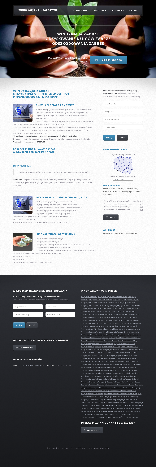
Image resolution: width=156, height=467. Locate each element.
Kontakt (133, 10)
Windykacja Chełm (87, 308)
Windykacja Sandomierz (127, 376)
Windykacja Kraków (108, 338)
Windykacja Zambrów (124, 411)
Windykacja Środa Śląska (127, 391)
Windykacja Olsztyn (101, 355)
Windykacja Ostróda (129, 355)
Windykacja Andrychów (89, 297)
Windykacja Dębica (128, 311)
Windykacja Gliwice (130, 317)
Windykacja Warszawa (126, 405)
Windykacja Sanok (87, 379)
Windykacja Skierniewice (89, 382)
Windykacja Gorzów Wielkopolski (127, 320)
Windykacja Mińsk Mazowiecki (91, 349)
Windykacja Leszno (102, 344)
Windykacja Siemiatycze (116, 379)
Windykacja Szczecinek (109, 391)
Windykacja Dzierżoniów (106, 314)
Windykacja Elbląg (121, 314)
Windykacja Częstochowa (90, 311)
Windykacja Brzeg (102, 305)
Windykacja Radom (103, 373)
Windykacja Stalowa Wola (106, 385)
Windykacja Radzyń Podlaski (120, 373)
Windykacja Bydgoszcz (118, 305)
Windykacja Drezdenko (89, 314)
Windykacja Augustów (106, 297)
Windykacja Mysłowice (111, 349)
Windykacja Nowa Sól (126, 349)
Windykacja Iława (126, 323)
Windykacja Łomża (87, 347)
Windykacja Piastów (120, 364)
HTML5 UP (81, 448)
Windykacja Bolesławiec (126, 302)
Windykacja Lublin (128, 344)
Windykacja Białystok (131, 300)
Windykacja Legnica (88, 344)
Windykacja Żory (118, 417)
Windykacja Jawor (87, 329)
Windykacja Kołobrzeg (111, 335)
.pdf (141, 201)
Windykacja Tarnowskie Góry (105, 399)
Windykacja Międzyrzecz (116, 347)
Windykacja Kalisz (134, 329)
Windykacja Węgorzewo (98, 408)
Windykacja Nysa (131, 352)
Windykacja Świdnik (126, 394)
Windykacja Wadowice (93, 405)
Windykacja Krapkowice (124, 338)
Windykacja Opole (115, 355)
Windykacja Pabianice (88, 364)
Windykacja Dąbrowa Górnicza (110, 311)
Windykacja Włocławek (115, 408)
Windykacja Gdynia (102, 317)
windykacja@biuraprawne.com (33, 365)
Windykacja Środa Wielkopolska (92, 394)
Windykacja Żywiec (131, 417)
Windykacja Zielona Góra (89, 417)
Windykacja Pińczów (105, 367)
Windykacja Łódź (101, 347)
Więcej (112, 217)
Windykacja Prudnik (115, 370)
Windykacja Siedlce (101, 379)
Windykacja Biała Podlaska (98, 300)
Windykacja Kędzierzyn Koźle (106, 332)
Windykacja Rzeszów (110, 376)
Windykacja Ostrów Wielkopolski (108, 358)
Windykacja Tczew (123, 399)
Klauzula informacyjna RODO (99, 448)
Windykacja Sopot (133, 382)
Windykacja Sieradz (132, 379)
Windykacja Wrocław (108, 411)
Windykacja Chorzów (116, 308)
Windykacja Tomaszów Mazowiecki (108, 402)
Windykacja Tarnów (88, 399)
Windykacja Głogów (88, 320)
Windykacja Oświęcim (130, 361)
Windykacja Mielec (131, 347)
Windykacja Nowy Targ (97, 352)
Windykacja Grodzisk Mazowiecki (107, 323)
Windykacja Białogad (115, 300)
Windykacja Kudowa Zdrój (127, 341)
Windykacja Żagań (105, 417)
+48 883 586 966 (111, 60)
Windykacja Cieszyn (132, 308)
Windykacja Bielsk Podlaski (90, 302)
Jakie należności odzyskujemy (55, 234)
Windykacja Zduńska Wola (96, 414)
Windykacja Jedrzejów (102, 329)
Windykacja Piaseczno (104, 364)
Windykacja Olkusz (87, 355)
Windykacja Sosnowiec (89, 385)
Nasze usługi (100, 10)
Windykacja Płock (87, 370)
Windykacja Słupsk (105, 382)
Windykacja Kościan (94, 338)
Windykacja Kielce (123, 332)
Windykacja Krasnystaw (94, 341)
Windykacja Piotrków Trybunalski (124, 367)
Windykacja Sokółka (119, 382)
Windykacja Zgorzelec (127, 414)
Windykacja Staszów (103, 388)
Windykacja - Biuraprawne (38, 10)
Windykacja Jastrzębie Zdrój (127, 326)
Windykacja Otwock (115, 361)
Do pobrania (118, 10)
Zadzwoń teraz (81, 10)
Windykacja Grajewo (88, 323)
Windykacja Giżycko (116, 317)
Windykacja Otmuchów (99, 361)
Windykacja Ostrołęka (88, 358)
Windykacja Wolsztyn (92, 411)
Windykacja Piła (91, 367)
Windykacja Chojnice (101, 308)
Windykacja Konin (126, 335)
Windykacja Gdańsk (88, 317)
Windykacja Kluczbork (95, 335)
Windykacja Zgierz (112, 414)
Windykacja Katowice (88, 332)
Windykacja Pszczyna (129, 370)
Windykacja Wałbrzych (110, 405)
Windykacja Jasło (111, 326)
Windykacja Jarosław (96, 326)
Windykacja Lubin (115, 344)
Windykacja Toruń (127, 402)
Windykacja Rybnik (96, 376)
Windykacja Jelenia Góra (118, 329)
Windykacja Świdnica (111, 394)
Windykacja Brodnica (88, 305)
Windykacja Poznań (101, 370)
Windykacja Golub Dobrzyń (105, 320)
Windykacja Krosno (110, 341)
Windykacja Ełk (134, 314)
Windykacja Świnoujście (111, 396)
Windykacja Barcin (120, 297)
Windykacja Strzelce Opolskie (121, 388)
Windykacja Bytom (133, 305)
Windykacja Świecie (96, 396)
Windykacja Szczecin (93, 391)
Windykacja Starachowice (125, 385)
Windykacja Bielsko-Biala (109, 302)
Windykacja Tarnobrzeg (129, 396)
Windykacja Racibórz (88, 373)
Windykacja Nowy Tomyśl (115, 352)
